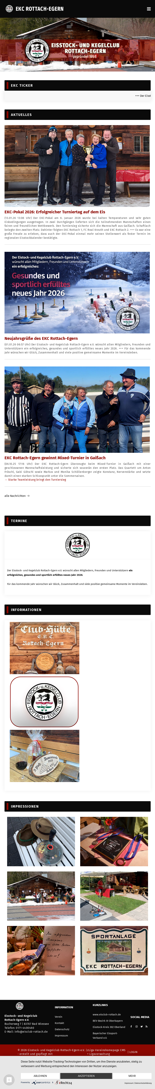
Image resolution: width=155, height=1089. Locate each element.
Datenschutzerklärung (143, 1083)
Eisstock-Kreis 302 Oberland (109, 1027)
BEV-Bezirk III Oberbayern (108, 1020)
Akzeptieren (86, 1076)
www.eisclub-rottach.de (107, 1014)
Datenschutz (62, 1029)
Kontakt (59, 1023)
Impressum (61, 1035)
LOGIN (133, 1052)
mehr (132, 1076)
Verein (58, 1016)
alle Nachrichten (15, 496)
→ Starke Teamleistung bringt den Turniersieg (35, 479)
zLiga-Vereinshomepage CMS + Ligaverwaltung (106, 1052)
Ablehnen (40, 1076)
